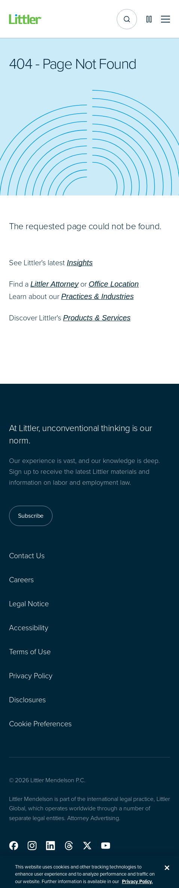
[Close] (167, 870)
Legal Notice (29, 603)
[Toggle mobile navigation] (165, 19)
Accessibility (28, 627)
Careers (21, 579)
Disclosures (27, 699)
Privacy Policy (31, 675)
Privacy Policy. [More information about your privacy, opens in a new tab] (137, 884)
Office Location (113, 284)
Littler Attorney (54, 284)
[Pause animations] (148, 19)
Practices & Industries (97, 296)
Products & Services (97, 318)
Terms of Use (30, 651)
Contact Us (27, 555)
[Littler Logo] (25, 19)
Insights (80, 262)
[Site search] (127, 19)
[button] (13, 845)
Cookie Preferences (40, 723)
